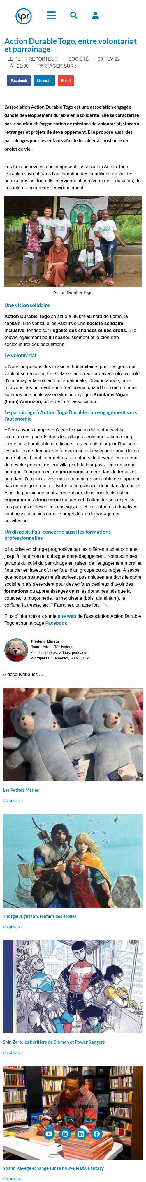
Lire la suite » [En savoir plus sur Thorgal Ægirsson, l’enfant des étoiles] (13, 927)
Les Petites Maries (21, 790)
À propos (32, 1106)
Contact (114, 1106)
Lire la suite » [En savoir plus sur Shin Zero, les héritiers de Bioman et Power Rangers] (13, 1053)
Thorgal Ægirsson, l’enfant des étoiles (40, 916)
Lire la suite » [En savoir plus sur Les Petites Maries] (13, 801)
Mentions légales (74, 1106)
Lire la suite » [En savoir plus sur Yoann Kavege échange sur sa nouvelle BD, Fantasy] (13, 1179)
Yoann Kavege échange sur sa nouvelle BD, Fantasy (53, 1168)
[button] (19, 80)
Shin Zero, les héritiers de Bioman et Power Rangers (54, 1042)
